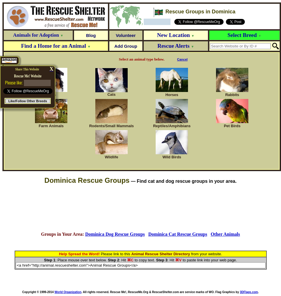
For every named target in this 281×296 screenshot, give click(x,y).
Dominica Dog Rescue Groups (115, 234)
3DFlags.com (249, 292)
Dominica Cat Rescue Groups (177, 234)
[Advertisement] (140, 208)
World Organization (68, 292)
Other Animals (225, 234)
